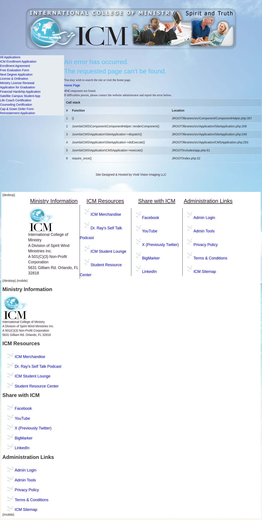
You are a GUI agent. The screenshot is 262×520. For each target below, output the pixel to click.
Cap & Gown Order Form (17, 109)
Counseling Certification (16, 104)
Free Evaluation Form (14, 70)
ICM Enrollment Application (18, 61)
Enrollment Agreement (15, 66)
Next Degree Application (16, 74)
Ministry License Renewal (17, 83)
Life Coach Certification (15, 100)
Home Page (72, 85)
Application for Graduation (17, 87)
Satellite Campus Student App (20, 96)
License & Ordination (14, 78)
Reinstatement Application (17, 113)
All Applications (10, 57)
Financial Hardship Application (20, 91)
